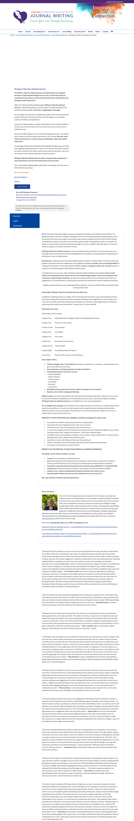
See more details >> (21, 177)
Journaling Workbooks (59, 35)
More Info (16, 216)
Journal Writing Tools (42, 35)
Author (15, 221)
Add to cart (22, 187)
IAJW (12, 35)
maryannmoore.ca (48, 518)
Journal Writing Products (24, 35)
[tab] (25, 215)
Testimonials (17, 225)
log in (20, 200)
